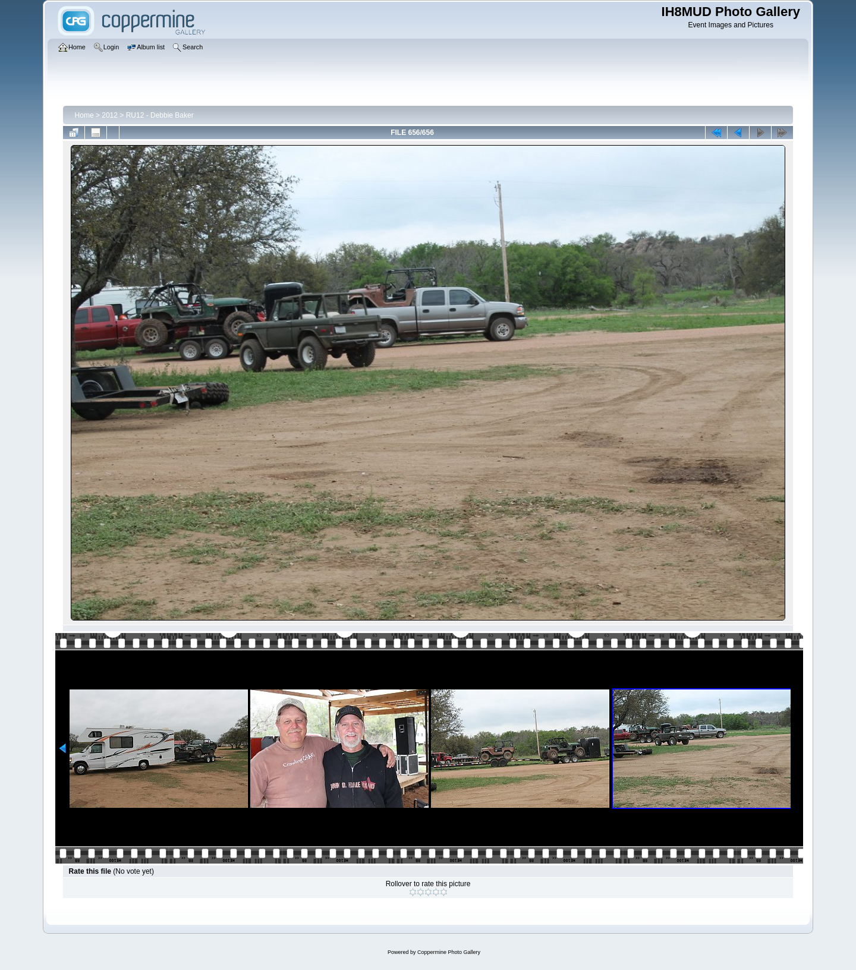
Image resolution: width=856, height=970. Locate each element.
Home (84, 115)
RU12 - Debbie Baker (160, 115)
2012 (110, 115)
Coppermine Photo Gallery (448, 952)
